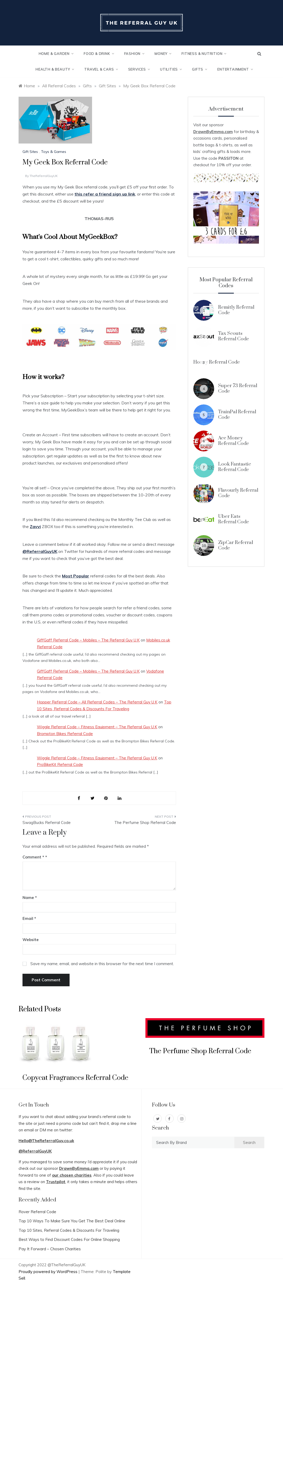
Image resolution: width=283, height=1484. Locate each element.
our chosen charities (72, 1175)
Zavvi (35, 526)
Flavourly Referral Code (238, 493)
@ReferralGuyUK (35, 1151)
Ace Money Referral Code (233, 440)
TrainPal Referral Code (237, 414)
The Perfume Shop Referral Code (145, 822)
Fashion (134, 53)
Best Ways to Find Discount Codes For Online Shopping (69, 1239)
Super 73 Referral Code (237, 388)
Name (29, 897)
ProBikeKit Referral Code (60, 764)
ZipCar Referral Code (235, 545)
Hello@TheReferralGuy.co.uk (46, 1140)
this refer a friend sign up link (105, 194)
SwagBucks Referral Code (46, 822)
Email (29, 918)
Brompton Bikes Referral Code (65, 733)
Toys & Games (53, 151)
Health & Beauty (55, 69)
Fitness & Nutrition (204, 53)
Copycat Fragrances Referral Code (75, 1078)
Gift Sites (30, 151)
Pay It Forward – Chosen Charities (50, 1248)
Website (30, 939)
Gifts (199, 69)
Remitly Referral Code (236, 310)
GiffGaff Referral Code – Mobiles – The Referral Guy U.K (88, 640)
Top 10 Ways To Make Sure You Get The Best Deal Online (72, 1220)
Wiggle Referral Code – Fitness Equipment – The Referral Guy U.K (97, 726)
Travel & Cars (100, 69)
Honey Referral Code (216, 362)
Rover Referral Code (37, 1211)
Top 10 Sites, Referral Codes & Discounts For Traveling (69, 1230)
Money (163, 53)
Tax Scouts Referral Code (233, 336)
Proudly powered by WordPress (48, 1271)
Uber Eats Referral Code (233, 519)
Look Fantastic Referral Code (234, 466)
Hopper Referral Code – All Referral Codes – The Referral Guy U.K (97, 702)
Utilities (171, 69)
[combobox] (193, 1142)
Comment (33, 857)
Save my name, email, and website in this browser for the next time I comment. (102, 963)
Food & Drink (99, 53)
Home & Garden (56, 53)
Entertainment (234, 69)
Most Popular (75, 575)
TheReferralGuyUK (44, 176)
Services (139, 69)
